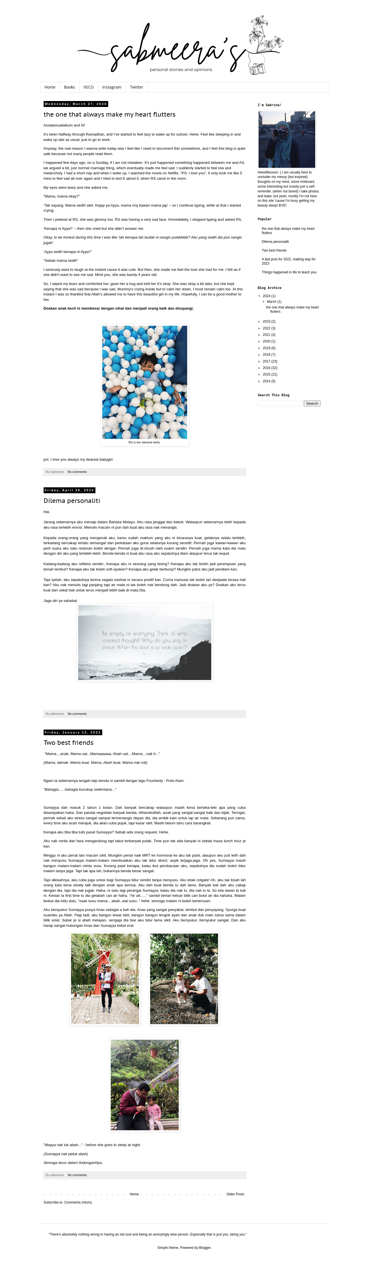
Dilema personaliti (72, 501)
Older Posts (235, 1194)
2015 (267, 374)
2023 (267, 321)
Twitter (136, 87)
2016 (267, 368)
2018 (267, 355)
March (272, 302)
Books (69, 87)
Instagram (111, 87)
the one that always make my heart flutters (110, 114)
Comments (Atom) (78, 1202)
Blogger (205, 1248)
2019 (267, 348)
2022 (267, 328)
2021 (267, 335)
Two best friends (68, 743)
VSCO (89, 87)
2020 (267, 341)
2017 (267, 361)
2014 (267, 381)
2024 (267, 296)
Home (50, 87)
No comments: (78, 471)
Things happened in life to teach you (289, 272)
